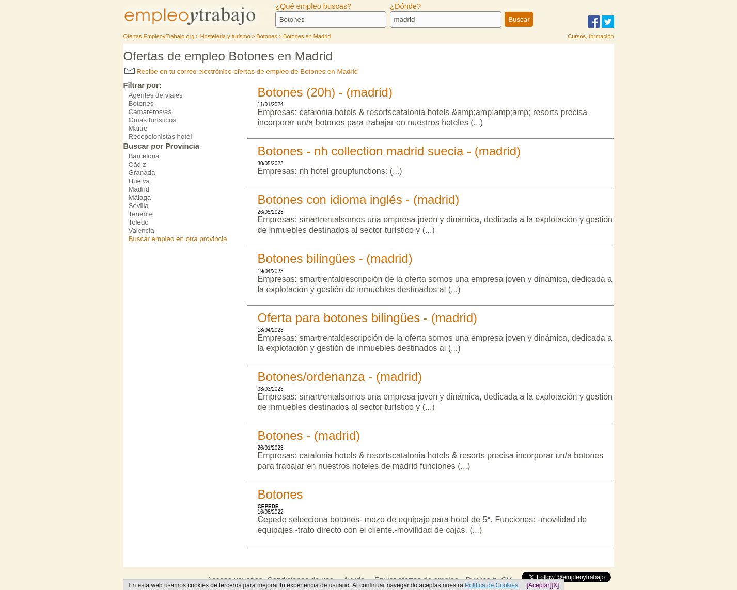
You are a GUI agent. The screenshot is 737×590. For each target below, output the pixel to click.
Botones (141, 103)
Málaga (140, 197)
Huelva (139, 181)
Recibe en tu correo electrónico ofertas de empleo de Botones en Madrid (241, 71)
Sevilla (139, 206)
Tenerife (141, 214)
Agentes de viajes (156, 95)
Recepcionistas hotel (160, 136)
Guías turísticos (153, 120)
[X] (555, 585)
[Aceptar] (539, 585)
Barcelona (144, 156)
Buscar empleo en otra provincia (178, 239)
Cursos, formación (591, 36)
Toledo (139, 222)
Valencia (141, 230)
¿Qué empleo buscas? (313, 6)
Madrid (139, 189)
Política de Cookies (491, 585)
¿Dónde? (405, 6)
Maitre (138, 128)
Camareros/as (150, 112)
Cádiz (137, 164)
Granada (142, 173)
